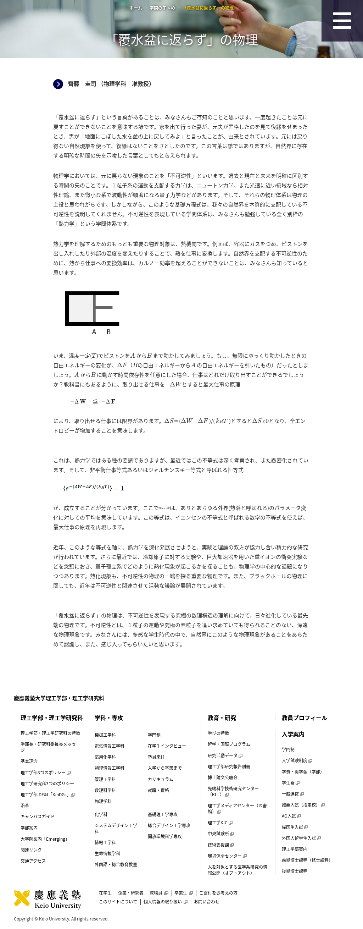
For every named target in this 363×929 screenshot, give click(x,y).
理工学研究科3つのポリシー (47, 783)
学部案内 (29, 828)
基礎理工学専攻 (163, 814)
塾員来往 (156, 757)
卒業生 (183, 893)
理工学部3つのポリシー (46, 772)
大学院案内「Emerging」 (45, 839)
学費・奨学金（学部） (303, 772)
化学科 (101, 814)
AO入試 (291, 816)
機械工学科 (105, 735)
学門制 (154, 735)
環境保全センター (227, 856)
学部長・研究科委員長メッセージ (50, 747)
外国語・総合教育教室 (116, 864)
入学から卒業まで (165, 768)
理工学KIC (220, 822)
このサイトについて (118, 901)
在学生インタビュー (167, 746)
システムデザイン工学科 (116, 828)
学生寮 (291, 783)
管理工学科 (105, 779)
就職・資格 (158, 790)
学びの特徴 (218, 733)
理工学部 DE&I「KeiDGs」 (48, 794)
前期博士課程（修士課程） (307, 860)
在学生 (105, 893)
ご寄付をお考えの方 (218, 893)
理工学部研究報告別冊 (229, 766)
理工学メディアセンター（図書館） (237, 808)
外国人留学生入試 (301, 838)
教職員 (159, 893)
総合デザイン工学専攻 (169, 825)
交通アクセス (33, 861)
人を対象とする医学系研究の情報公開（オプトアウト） (237, 870)
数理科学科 (105, 790)
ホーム (135, 8)
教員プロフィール (304, 717)
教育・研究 (222, 717)
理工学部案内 (294, 849)
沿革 (25, 805)
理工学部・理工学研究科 (52, 717)
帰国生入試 (295, 827)
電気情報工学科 (109, 746)
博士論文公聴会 (223, 777)
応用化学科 (105, 757)
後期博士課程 (294, 871)
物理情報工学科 (109, 768)
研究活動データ (225, 755)
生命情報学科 (107, 853)
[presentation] (94, 355)
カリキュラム (160, 779)
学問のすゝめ (162, 8)
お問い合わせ (206, 901)
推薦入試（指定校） (303, 805)
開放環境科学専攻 (165, 836)
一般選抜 (293, 794)
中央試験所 (221, 833)
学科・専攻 (109, 717)
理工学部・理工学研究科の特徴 (50, 733)
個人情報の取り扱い (166, 901)
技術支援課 (221, 845)
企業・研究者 (131, 893)
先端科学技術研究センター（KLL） (233, 791)
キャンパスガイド (38, 816)
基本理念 (29, 761)
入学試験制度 (297, 760)
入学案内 (293, 734)
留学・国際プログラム (229, 744)
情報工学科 (105, 842)
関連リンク (31, 850)
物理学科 (103, 801)
